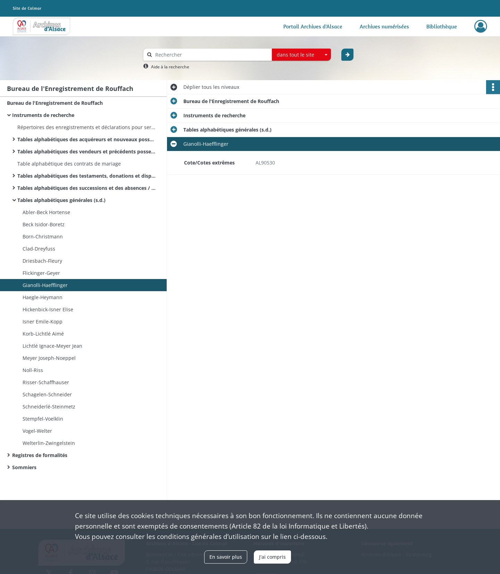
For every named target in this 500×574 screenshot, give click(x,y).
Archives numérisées (384, 26)
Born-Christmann (43, 236)
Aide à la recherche (170, 67)
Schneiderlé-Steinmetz (49, 406)
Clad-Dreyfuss (39, 248)
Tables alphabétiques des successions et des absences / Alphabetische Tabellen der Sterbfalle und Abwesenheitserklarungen (86, 188)
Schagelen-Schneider (47, 394)
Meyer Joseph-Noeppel (49, 358)
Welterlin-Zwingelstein (49, 443)
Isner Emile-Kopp (42, 321)
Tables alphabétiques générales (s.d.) (61, 200)
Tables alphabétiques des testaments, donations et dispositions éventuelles (86, 175)
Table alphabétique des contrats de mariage (69, 163)
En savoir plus (225, 557)
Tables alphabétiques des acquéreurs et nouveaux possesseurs (86, 139)
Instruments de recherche (43, 115)
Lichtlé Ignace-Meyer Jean (52, 346)
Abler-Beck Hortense (46, 212)
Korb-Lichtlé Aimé (43, 333)
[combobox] (301, 55)
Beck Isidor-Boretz (44, 224)
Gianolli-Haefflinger (45, 285)
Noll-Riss (33, 370)
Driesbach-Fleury (42, 261)
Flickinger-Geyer (41, 273)
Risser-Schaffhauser (46, 382)
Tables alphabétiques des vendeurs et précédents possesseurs (86, 151)
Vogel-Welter (37, 431)
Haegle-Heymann (42, 297)
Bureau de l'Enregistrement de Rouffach (55, 103)
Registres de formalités (39, 455)
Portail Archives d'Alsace (312, 26)
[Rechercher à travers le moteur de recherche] (211, 54)
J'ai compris (272, 557)
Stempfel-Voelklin (43, 418)
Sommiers (24, 467)
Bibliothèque (441, 26)
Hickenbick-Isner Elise (48, 309)
